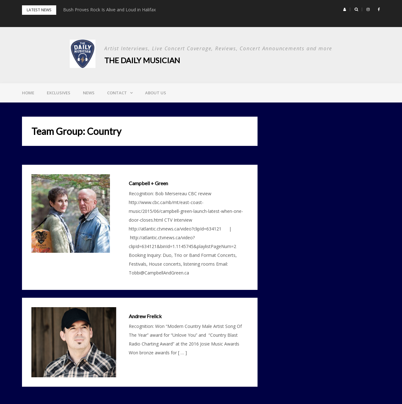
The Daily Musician (142, 60)
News (89, 93)
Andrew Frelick (145, 316)
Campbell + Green (148, 183)
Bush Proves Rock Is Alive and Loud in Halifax (109, 10)
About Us (155, 93)
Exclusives (58, 93)
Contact (117, 93)
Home (28, 93)
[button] (345, 9)
